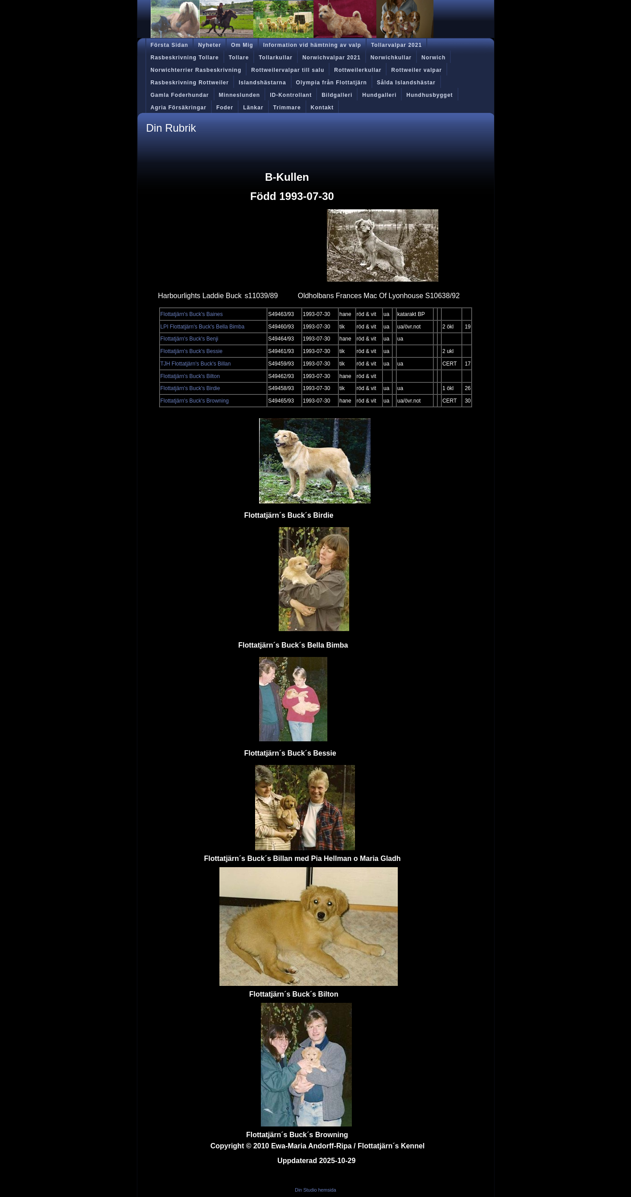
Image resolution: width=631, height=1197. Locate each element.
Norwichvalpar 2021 (331, 57)
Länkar (253, 107)
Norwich (433, 57)
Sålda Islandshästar (406, 82)
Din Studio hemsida (315, 1190)
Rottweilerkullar (357, 70)
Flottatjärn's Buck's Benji (190, 339)
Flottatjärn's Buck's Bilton (190, 376)
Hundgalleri (379, 95)
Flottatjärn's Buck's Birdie (190, 388)
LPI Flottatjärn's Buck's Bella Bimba (203, 327)
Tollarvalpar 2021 (396, 45)
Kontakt (322, 107)
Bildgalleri (337, 95)
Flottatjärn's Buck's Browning (195, 401)
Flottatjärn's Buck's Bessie (192, 351)
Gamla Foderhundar (180, 95)
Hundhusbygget (429, 95)
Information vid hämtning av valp (312, 45)
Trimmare (287, 107)
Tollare (239, 57)
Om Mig (242, 45)
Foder (224, 107)
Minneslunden (239, 95)
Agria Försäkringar (178, 107)
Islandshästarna (262, 82)
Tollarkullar (276, 57)
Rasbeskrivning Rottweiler (190, 82)
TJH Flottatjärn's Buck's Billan (196, 364)
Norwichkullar (391, 57)
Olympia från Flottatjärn (331, 82)
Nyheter (209, 45)
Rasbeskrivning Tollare (185, 57)
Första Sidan (170, 45)
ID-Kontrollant (291, 95)
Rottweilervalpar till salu (287, 70)
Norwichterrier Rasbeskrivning (196, 70)
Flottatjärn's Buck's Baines (192, 314)
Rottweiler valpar (416, 70)
